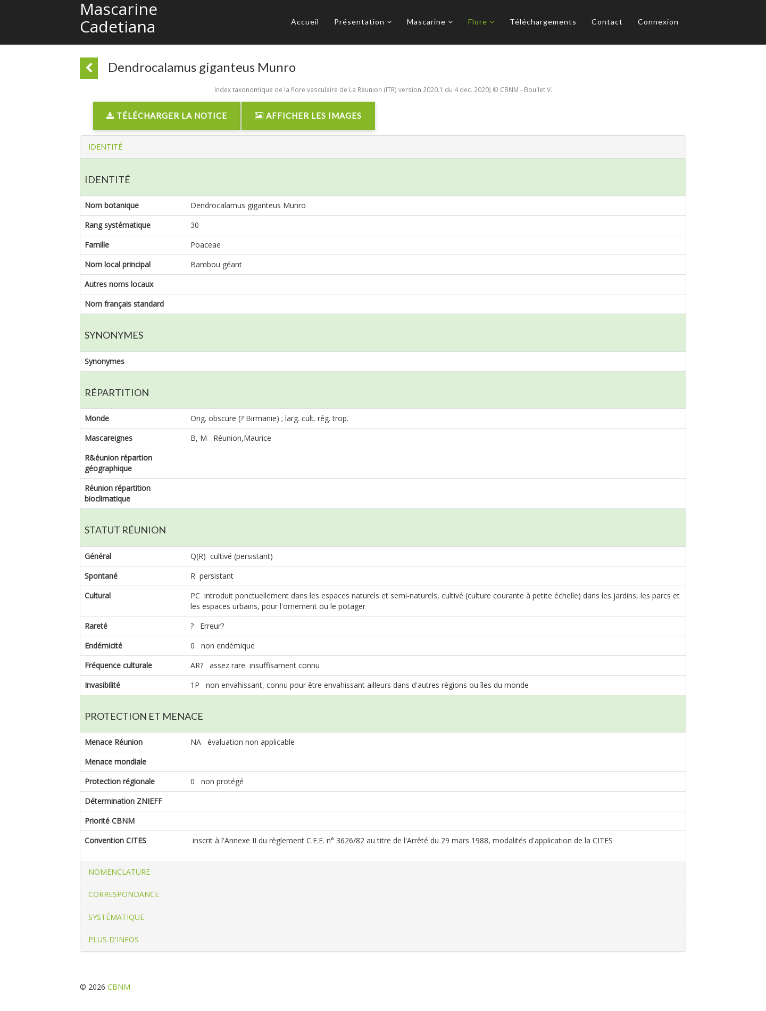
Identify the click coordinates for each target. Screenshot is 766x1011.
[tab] (383, 147)
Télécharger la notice (166, 115)
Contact (607, 21)
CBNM (118, 987)
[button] (105, 147)
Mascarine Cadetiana (118, 17)
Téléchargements (543, 21)
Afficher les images (308, 115)
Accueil (305, 21)
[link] (166, 118)
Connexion (658, 21)
